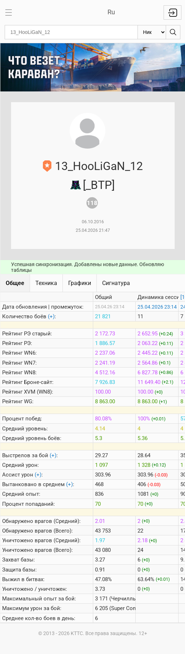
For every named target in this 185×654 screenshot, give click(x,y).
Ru (111, 12)
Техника (46, 283)
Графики (79, 283)
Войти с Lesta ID (172, 12)
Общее (15, 283)
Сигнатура (116, 283)
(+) (51, 316)
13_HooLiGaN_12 (99, 166)
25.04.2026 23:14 (157, 307)
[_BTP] (99, 185)
